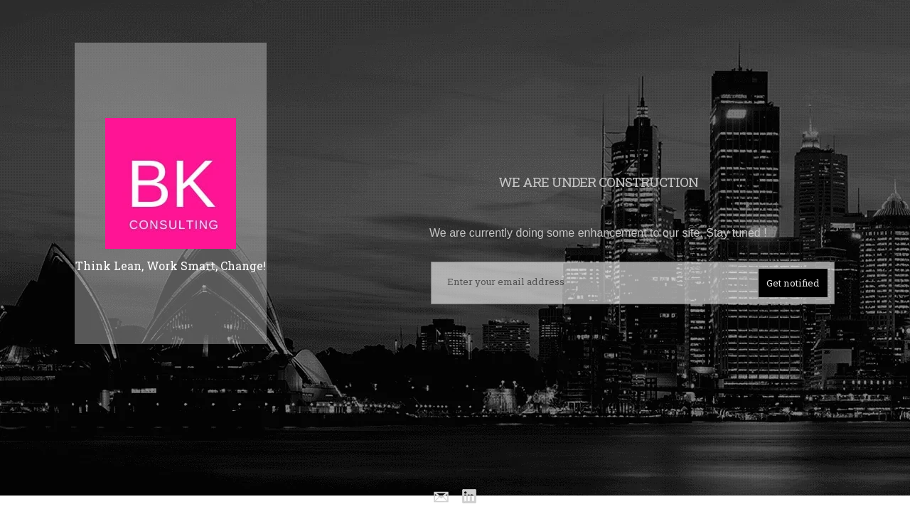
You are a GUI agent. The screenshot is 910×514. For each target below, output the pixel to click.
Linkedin (469, 496)
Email (440, 496)
